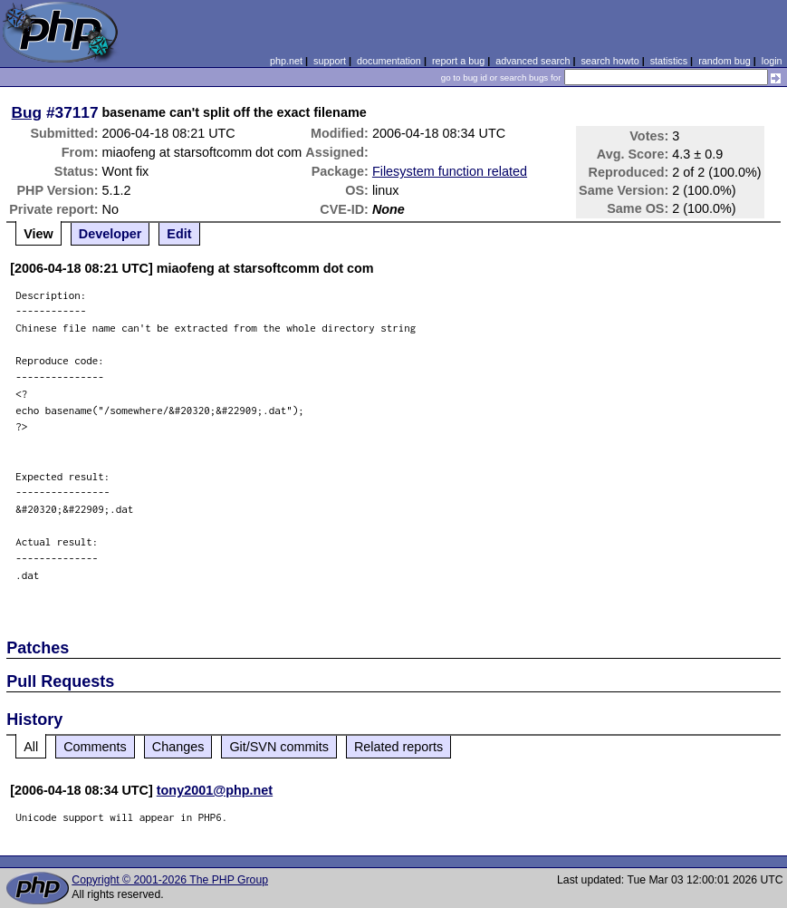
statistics (668, 60)
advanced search (532, 60)
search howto (609, 60)
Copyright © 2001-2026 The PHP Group (170, 880)
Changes (178, 746)
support (329, 60)
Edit (179, 234)
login (772, 60)
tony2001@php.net (215, 790)
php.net (286, 60)
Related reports (398, 746)
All (31, 746)
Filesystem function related (449, 171)
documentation (389, 60)
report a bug (458, 60)
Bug (27, 112)
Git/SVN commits (279, 746)
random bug (724, 60)
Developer (110, 234)
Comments (95, 746)
